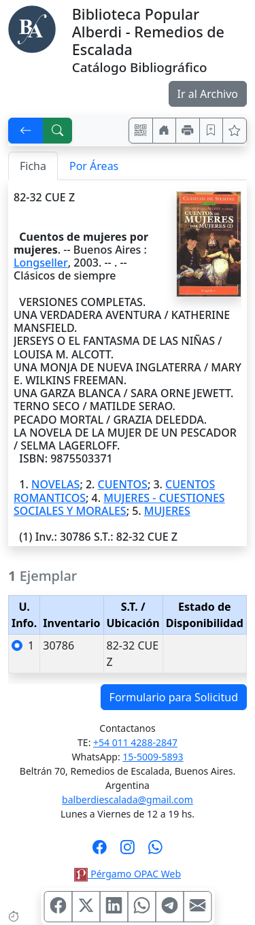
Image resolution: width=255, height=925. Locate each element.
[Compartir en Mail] (197, 906)
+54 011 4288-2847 (135, 742)
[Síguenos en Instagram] (127, 851)
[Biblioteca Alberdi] (32, 27)
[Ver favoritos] (234, 131)
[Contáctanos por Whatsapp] (155, 851)
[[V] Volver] (26, 131)
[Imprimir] (187, 131)
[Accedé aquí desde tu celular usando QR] (141, 131)
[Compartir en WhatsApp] (141, 906)
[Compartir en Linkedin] (113, 906)
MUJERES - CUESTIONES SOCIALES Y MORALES (119, 504)
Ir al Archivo (207, 93)
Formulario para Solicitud (173, 697)
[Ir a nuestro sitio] (164, 131)
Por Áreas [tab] (93, 165)
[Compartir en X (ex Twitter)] (85, 906)
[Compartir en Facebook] (58, 906)
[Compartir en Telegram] (169, 906)
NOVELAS (55, 484)
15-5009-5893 (152, 756)
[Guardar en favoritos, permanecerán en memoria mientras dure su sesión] (211, 131)
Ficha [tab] (33, 165)
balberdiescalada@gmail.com (127, 799)
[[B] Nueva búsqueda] (58, 131)
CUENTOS (123, 484)
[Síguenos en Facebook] (99, 851)
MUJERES (167, 510)
